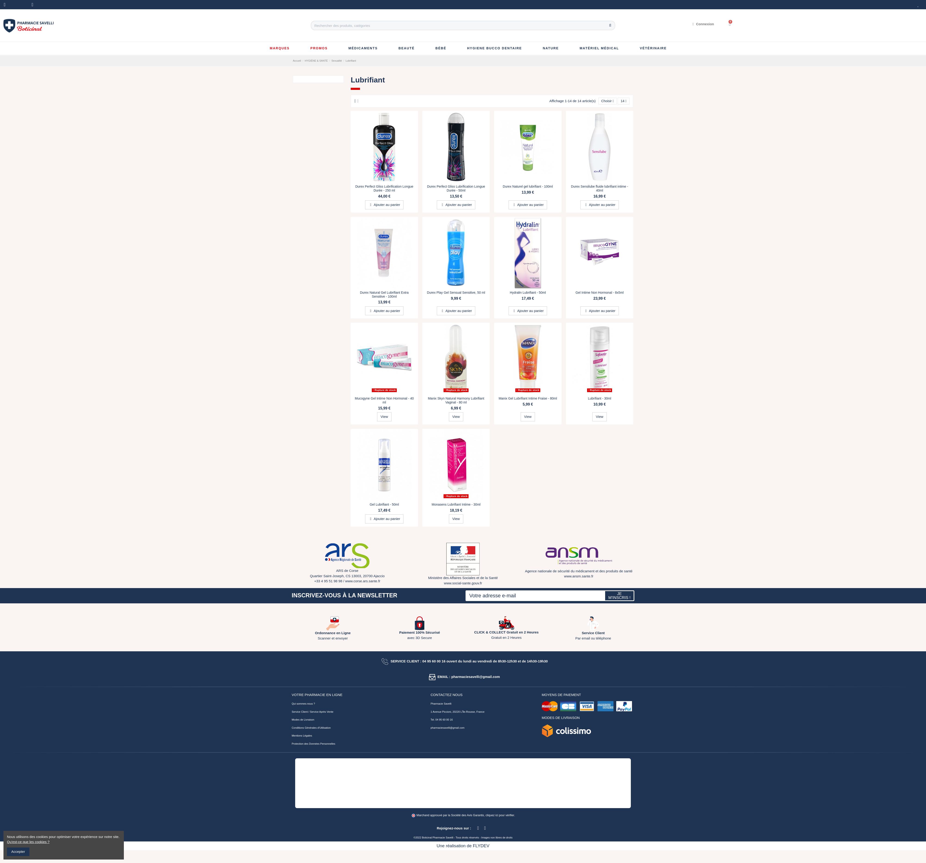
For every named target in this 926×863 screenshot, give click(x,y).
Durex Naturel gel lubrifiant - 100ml (528, 187)
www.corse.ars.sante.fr (362, 581)
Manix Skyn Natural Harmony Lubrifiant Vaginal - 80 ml (456, 400)
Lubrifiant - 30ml (599, 398)
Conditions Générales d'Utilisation (311, 728)
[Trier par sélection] (606, 101)
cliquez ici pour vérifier (500, 815)
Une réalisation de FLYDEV (463, 846)
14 (623, 101)
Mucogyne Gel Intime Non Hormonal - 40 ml (384, 400)
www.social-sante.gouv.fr (463, 583)
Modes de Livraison (303, 719)
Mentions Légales (302, 735)
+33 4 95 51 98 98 (328, 581)
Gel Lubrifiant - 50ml (384, 505)
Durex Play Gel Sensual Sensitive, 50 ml (456, 293)
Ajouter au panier (384, 205)
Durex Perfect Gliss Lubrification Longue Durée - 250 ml (384, 188)
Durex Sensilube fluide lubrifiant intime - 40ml (599, 188)
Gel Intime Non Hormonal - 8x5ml (600, 293)
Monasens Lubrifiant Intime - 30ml (456, 505)
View (384, 417)
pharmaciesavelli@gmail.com (447, 728)
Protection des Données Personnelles (313, 744)
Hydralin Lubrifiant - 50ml (528, 293)
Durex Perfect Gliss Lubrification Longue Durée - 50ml (456, 188)
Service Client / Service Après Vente (312, 712)
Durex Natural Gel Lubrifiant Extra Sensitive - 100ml (384, 295)
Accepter (18, 852)
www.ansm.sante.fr (579, 576)
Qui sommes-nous (302, 703)
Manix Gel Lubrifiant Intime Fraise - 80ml (528, 398)
